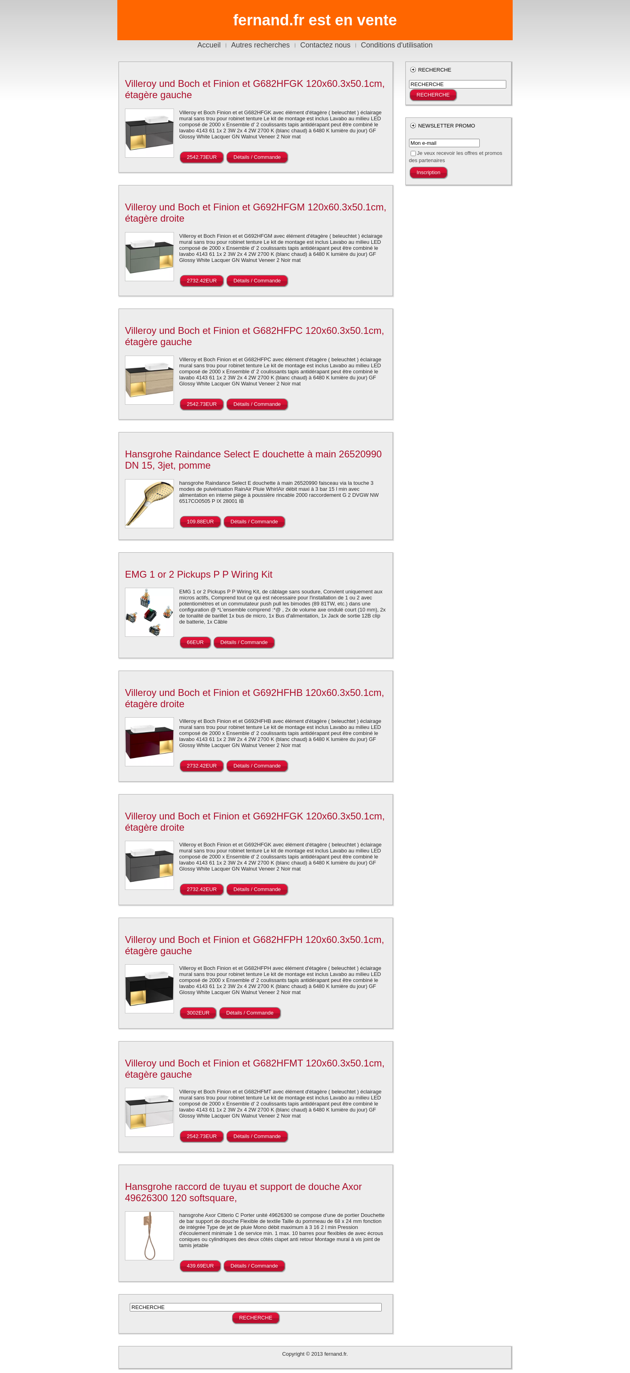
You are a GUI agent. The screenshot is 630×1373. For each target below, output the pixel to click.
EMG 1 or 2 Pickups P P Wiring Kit (198, 574)
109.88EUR (200, 522)
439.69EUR (200, 1266)
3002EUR (198, 1013)
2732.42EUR (202, 281)
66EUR (195, 642)
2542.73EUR (202, 157)
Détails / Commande (257, 157)
